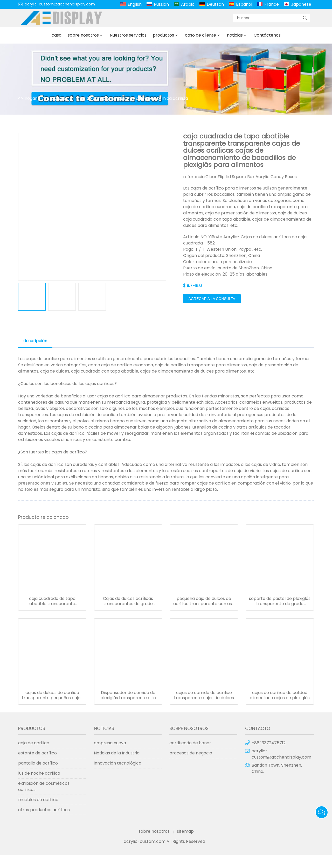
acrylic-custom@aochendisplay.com (60, 4)
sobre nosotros (83, 35)
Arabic (188, 4)
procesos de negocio (190, 753)
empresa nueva (110, 743)
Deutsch (215, 4)
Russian (161, 4)
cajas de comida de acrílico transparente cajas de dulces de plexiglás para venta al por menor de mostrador (204, 695)
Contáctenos (267, 35)
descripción (35, 341)
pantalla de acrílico (38, 763)
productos (163, 35)
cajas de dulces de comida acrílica (153, 98)
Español (244, 4)
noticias (235, 35)
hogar (31, 98)
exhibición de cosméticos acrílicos (44, 786)
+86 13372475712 (269, 743)
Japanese (301, 4)
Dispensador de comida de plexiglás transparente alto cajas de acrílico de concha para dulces (128, 695)
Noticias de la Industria (117, 753)
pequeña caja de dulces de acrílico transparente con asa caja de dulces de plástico (203, 601)
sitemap (185, 831)
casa (56, 35)
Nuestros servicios (128, 35)
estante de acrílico (37, 753)
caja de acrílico (92, 98)
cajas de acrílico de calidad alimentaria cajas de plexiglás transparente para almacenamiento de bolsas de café (280, 695)
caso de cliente (200, 35)
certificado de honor (190, 743)
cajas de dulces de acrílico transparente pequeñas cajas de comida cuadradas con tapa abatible (52, 695)
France (271, 4)
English (135, 4)
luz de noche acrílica (39, 773)
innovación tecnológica (117, 763)
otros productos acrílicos (44, 810)
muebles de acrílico (38, 800)
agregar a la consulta (212, 299)
